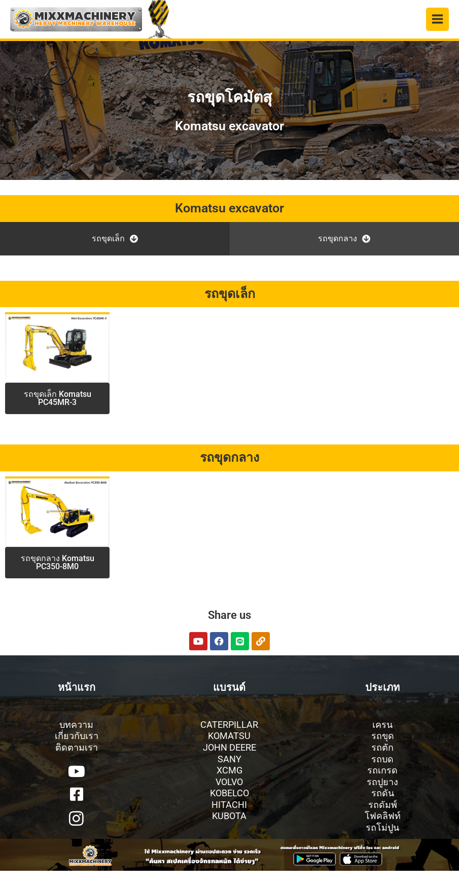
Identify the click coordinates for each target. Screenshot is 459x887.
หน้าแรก (76, 687)
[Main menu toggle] (437, 19)
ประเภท (382, 687)
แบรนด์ (229, 687)
